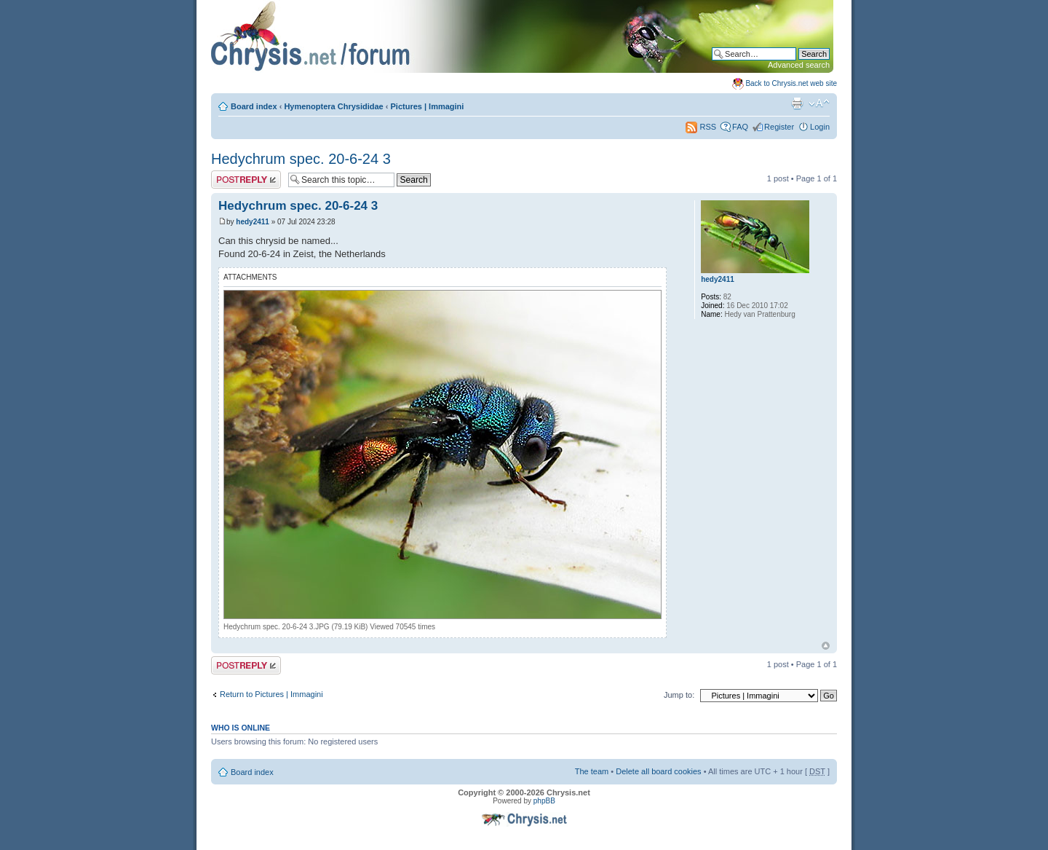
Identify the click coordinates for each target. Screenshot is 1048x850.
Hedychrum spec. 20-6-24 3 (301, 159)
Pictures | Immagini (427, 106)
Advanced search (799, 64)
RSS (701, 126)
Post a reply (246, 179)
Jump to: (679, 694)
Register (779, 126)
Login (820, 126)
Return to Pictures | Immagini (271, 694)
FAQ (740, 126)
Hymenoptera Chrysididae (333, 106)
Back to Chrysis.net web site (791, 83)
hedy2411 (252, 222)
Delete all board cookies (658, 771)
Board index (254, 106)
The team (591, 771)
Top (826, 646)
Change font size (819, 103)
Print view (797, 103)
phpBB (544, 801)
